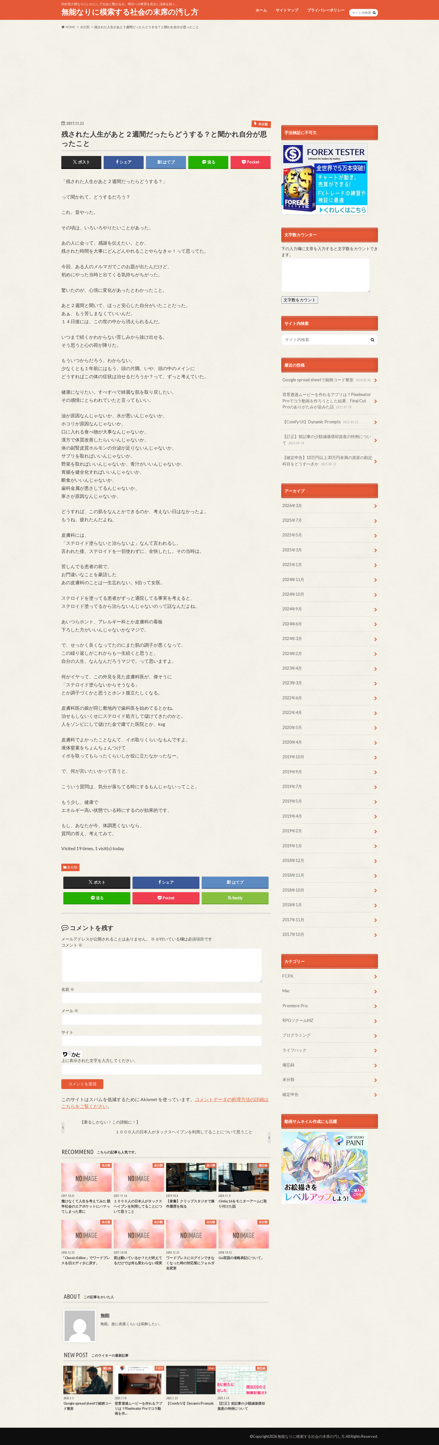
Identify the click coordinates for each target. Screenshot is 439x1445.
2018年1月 (292, 904)
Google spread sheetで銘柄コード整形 (327, 380)
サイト (67, 1032)
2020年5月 (292, 727)
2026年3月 (292, 505)
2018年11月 (293, 875)
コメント (71, 945)
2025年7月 (292, 520)
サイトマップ (287, 10)
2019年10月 (293, 756)
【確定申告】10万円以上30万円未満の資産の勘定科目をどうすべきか (327, 461)
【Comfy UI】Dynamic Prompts (321, 422)
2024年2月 (292, 653)
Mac (286, 990)
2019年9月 (292, 771)
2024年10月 (293, 594)
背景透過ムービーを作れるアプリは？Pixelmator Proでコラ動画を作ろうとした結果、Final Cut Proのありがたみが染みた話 (326, 401)
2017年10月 (293, 934)
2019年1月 (292, 845)
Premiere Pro (295, 1005)
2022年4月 (292, 712)
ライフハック (294, 1050)
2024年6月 (292, 623)
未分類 (72, 867)
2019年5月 (292, 801)
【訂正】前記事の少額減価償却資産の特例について (326, 440)
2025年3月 (292, 549)
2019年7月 (292, 786)
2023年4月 (292, 668)
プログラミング (296, 1035)
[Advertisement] (219, 75)
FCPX (287, 976)
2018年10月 (293, 890)
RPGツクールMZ (297, 1020)
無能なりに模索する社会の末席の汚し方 (129, 11)
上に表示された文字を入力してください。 (99, 1060)
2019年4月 (292, 816)
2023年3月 (292, 682)
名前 (67, 989)
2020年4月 (292, 742)
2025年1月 (292, 564)
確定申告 (290, 1094)
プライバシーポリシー (326, 10)
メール (69, 1010)
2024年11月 (293, 579)
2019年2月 (292, 830)
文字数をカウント (300, 299)
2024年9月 (292, 608)
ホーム (261, 10)
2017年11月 (293, 919)
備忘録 (288, 1064)
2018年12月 (293, 860)
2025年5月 (292, 534)
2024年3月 (292, 638)
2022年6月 (292, 697)
